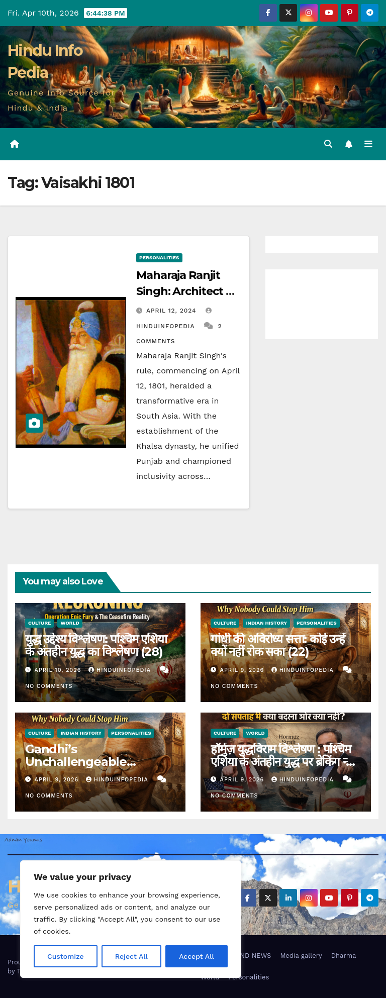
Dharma (343, 955)
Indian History (266, 623)
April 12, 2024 (172, 310)
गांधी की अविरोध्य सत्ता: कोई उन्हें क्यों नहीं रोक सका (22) (278, 645)
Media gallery (301, 955)
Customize (65, 956)
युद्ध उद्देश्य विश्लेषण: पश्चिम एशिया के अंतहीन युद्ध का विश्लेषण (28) (96, 645)
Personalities (159, 257)
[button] (328, 144)
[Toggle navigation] (368, 144)
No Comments (48, 686)
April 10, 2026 (59, 670)
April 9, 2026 (243, 670)
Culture (39, 623)
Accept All (196, 956)
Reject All (131, 956)
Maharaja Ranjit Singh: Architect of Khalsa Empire (186, 291)
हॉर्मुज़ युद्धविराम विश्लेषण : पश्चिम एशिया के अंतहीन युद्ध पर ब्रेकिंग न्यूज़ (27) (285, 761)
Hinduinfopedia (120, 670)
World (69, 623)
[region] (130, 919)
